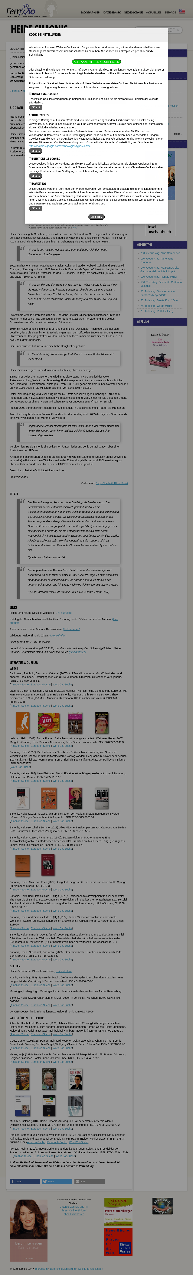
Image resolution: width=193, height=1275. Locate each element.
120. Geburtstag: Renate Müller (158, 276)
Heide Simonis (36, 48)
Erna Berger (147, 129)
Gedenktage (133, 12)
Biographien (90, 12)
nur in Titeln (166, 31)
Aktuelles (153, 12)
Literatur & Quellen (56, 90)
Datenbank (112, 12)
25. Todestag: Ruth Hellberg (156, 311)
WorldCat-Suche (62, 684)
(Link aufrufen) (63, 612)
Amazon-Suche (20, 684)
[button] (116, 115)
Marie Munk (147, 114)
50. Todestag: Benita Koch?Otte (159, 300)
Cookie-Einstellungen (90, 1268)
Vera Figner (147, 94)
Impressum (40, 1268)
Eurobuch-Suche (41, 684)
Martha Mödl (147, 83)
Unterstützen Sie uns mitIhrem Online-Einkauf (74, 1210)
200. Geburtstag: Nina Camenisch (160, 253)
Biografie (15, 90)
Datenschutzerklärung (63, 1268)
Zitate (26, 90)
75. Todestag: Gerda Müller (156, 305)
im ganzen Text (168, 28)
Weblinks (37, 90)
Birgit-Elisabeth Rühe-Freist (112, 483)
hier (74, 228)
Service (170, 12)
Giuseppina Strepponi (153, 89)
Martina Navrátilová (151, 100)
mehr (177, 134)
